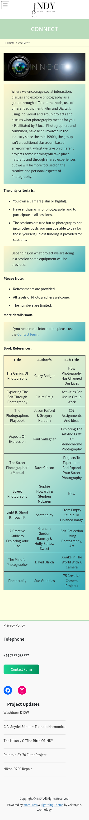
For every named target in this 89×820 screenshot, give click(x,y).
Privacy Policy (14, 625)
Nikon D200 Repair (18, 768)
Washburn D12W (16, 712)
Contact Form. (28, 334)
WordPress (30, 805)
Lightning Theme (52, 805)
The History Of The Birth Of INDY (28, 740)
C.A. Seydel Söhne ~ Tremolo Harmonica (35, 726)
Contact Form (21, 669)
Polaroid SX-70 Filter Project (25, 754)
